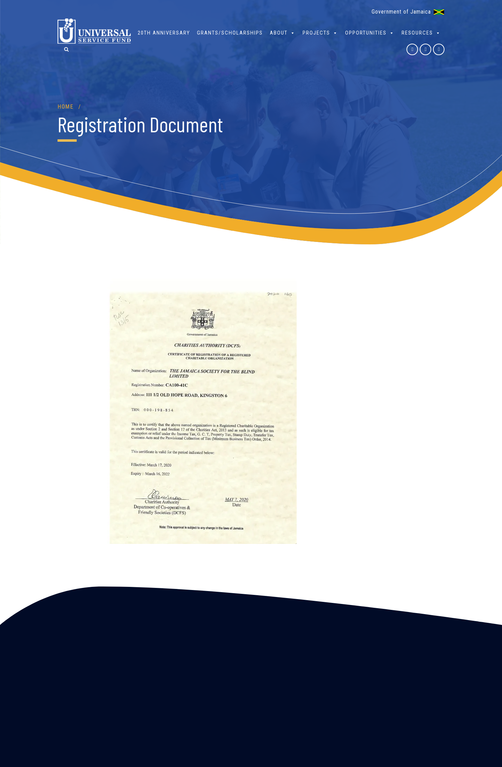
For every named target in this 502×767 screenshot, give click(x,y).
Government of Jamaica (401, 11)
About (283, 32)
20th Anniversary (164, 33)
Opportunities (370, 32)
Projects (320, 32)
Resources (421, 32)
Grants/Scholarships (230, 33)
